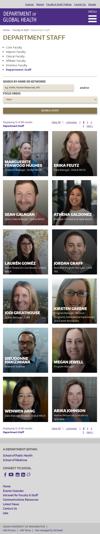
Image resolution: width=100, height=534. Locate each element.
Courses (29, 4)
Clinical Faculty (15, 56)
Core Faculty (14, 47)
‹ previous (71, 122)
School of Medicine (15, 460)
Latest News (11, 504)
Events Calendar (13, 490)
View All (56, 122)
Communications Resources (20, 499)
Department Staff (18, 69)
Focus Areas (12, 93)
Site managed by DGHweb (49, 530)
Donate (92, 4)
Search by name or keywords (24, 81)
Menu (92, 11)
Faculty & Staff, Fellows (59, 4)
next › (90, 126)
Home (6, 30)
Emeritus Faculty (16, 65)
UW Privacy (9, 530)
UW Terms (25, 530)
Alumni (40, 4)
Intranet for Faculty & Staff (20, 495)
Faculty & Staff (21, 30)
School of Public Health (17, 455)
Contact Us (80, 4)
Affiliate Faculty (16, 61)
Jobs (5, 513)
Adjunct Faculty (16, 52)
